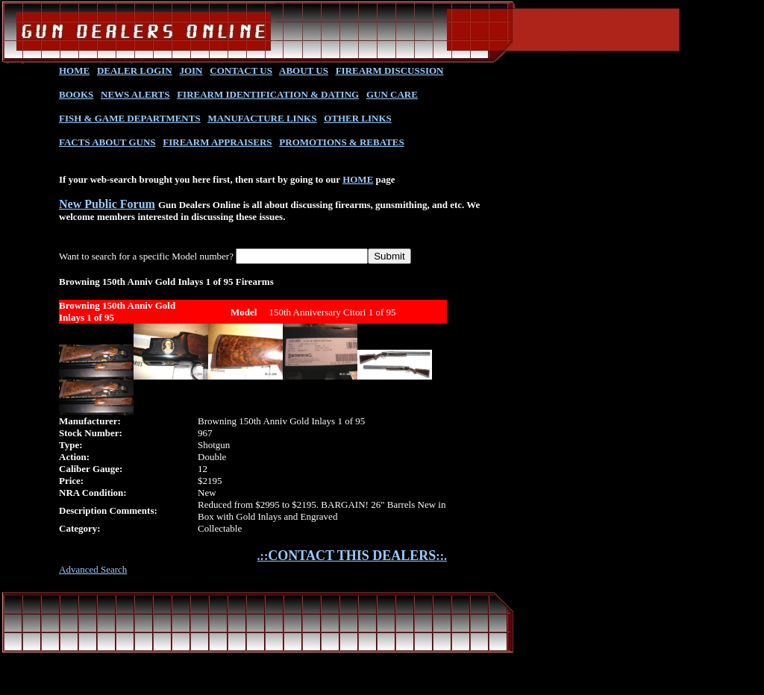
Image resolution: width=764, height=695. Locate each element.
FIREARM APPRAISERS (217, 142)
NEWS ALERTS (135, 94)
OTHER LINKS (358, 118)
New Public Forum (107, 204)
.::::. (352, 556)
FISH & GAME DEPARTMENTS (130, 118)
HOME (74, 70)
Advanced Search (93, 569)
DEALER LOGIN (134, 70)
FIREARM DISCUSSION (390, 70)
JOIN (190, 70)
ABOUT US (303, 70)
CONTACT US (241, 70)
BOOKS (76, 94)
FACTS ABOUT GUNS (107, 142)
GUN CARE (392, 94)
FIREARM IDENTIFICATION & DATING (268, 94)
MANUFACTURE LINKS (261, 118)
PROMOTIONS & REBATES (341, 142)
